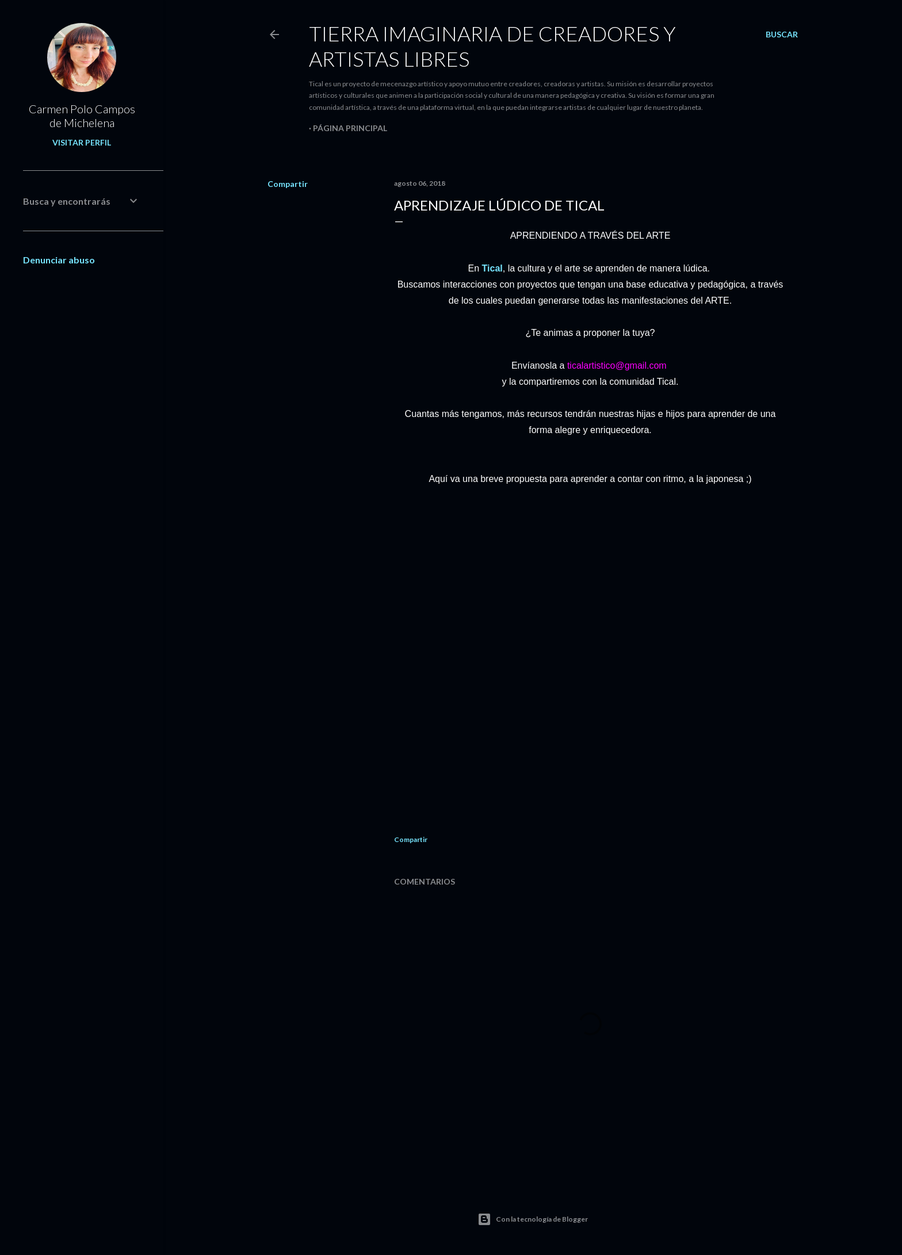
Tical (492, 268)
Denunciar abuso (59, 259)
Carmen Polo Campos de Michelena (82, 115)
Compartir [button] (287, 184)
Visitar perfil (81, 142)
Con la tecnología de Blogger (532, 1219)
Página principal (350, 128)
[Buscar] (782, 34)
